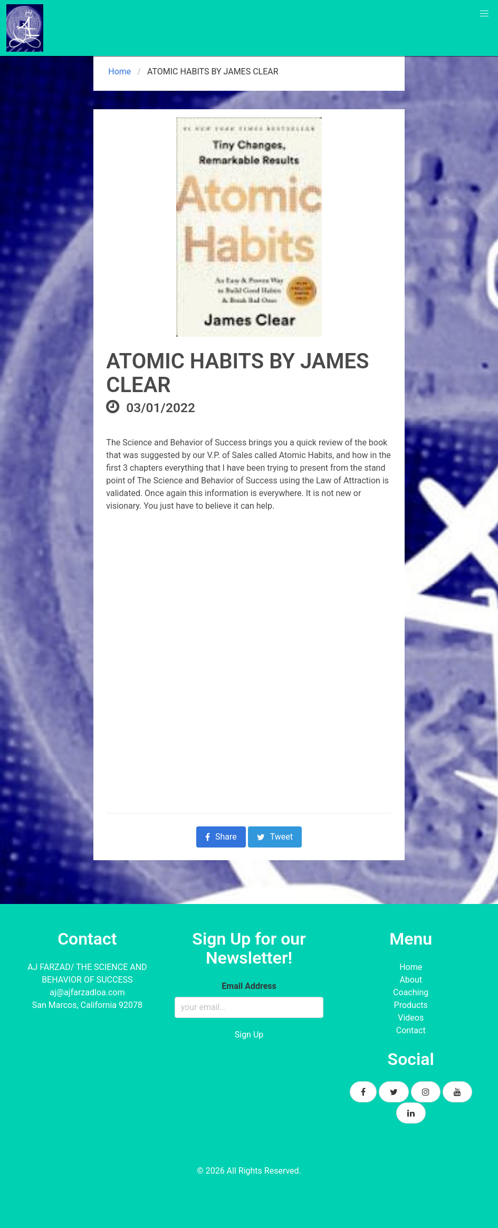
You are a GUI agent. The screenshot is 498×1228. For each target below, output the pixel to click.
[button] (484, 13)
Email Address (249, 986)
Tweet (275, 837)
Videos (411, 1018)
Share (221, 837)
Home (118, 71)
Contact (411, 1030)
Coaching (410, 992)
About (410, 980)
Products (411, 1005)
